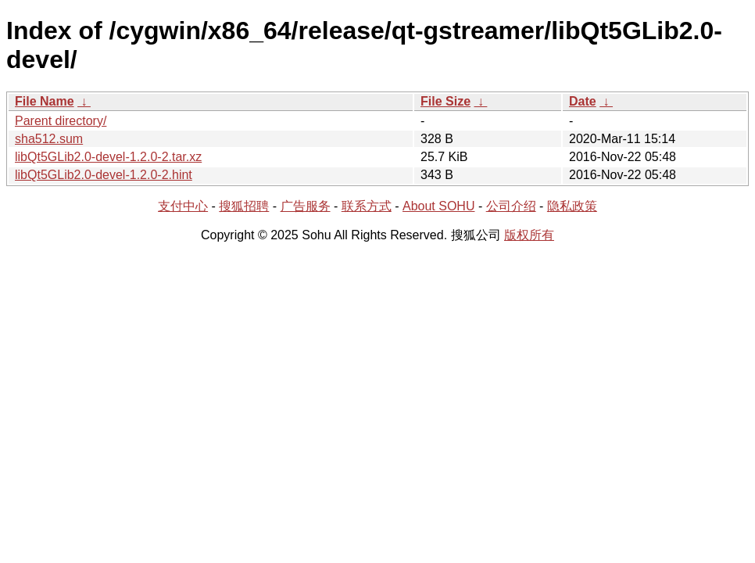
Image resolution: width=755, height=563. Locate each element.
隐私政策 (572, 206)
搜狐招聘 (244, 206)
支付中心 (183, 206)
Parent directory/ (60, 120)
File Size (445, 101)
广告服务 (306, 206)
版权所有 (529, 235)
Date (582, 101)
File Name (44, 101)
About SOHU (438, 206)
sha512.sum (49, 138)
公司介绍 (511, 206)
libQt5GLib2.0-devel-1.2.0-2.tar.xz (108, 156)
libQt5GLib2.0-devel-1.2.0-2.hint (103, 174)
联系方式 (367, 206)
